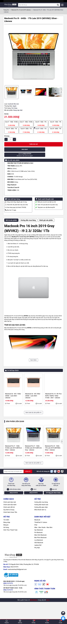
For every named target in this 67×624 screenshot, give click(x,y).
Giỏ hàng (6, 554)
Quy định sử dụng (8, 537)
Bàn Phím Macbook (40, 564)
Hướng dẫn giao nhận (41, 534)
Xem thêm (33, 355)
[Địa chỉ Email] (17, 498)
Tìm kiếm (6, 547)
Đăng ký (5, 552)
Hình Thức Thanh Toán (10, 557)
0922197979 (14, 520)
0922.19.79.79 (8, 610)
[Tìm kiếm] (58, 5)
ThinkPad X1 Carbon (40, 549)
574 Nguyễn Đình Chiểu (53, 520)
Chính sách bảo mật (9, 529)
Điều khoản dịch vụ (40, 537)
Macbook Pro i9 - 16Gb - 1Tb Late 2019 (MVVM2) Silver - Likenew (52, 475)
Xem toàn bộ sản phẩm (33, 439)
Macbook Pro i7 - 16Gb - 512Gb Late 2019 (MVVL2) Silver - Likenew (13, 424)
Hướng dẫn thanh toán (41, 532)
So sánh (19, 398)
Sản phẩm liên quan (15, 448)
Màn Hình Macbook (40, 562)
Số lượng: (7, 136)
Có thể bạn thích (12, 365)
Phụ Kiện (37, 575)
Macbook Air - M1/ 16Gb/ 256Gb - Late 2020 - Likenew (13, 390)
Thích (7, 398)
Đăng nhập (6, 549)
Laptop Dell (37, 572)
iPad (35, 552)
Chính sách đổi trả (9, 534)
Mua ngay (19, 149)
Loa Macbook (38, 567)
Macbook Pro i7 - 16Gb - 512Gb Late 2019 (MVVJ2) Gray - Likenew (32, 424)
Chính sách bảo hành (9, 532)
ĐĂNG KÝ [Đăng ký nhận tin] (27, 498)
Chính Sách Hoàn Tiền (10, 539)
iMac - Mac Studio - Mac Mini (43, 554)
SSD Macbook (38, 569)
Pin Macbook (38, 559)
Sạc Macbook (38, 557)
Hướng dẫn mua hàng (41, 529)
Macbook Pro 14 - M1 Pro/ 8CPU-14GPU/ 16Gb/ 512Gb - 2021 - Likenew (53, 390)
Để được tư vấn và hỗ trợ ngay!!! (48, 149)
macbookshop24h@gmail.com (17, 596)
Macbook (37, 547)
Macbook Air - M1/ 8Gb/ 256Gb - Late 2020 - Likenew (32, 390)
